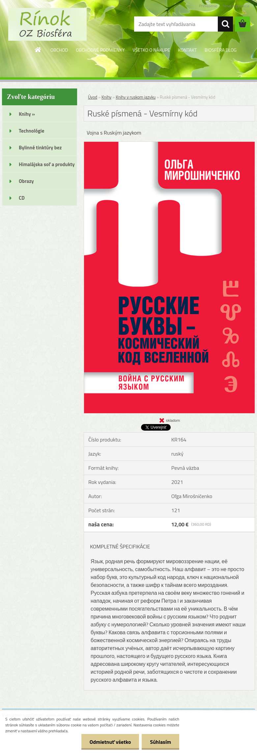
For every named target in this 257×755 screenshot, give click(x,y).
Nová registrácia (236, 6)
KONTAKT (187, 49)
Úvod (92, 97)
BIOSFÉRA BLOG (221, 49)
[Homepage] (38, 49)
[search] (225, 24)
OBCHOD (59, 49)
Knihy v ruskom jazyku (136, 97)
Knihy (106, 97)
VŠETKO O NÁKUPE (151, 49)
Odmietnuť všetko (110, 742)
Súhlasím (160, 742)
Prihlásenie (208, 6)
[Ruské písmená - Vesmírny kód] (169, 144)
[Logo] (47, 24)
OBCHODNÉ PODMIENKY (100, 49)
